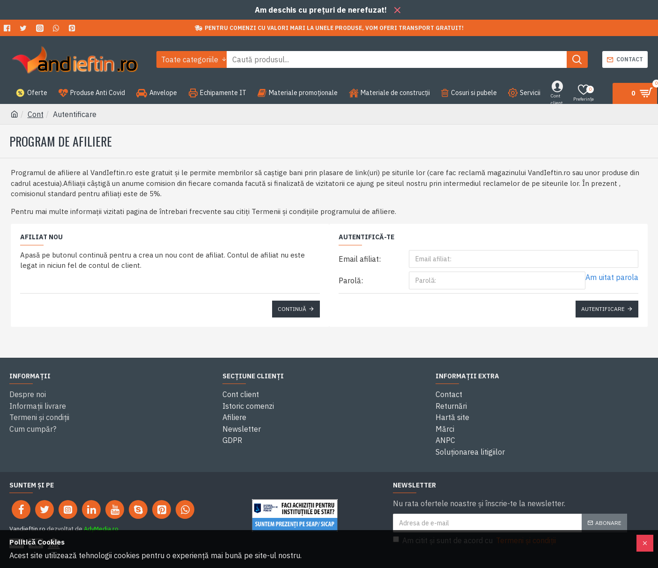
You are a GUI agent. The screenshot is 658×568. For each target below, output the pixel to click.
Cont (36, 114)
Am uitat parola (611, 277)
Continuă (292, 308)
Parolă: (351, 280)
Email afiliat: (360, 259)
